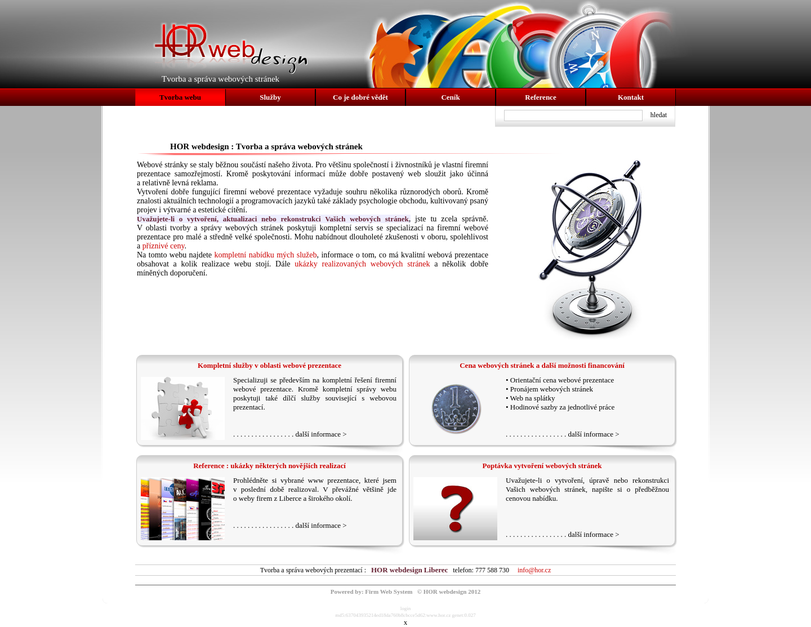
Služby (270, 97)
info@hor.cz (534, 570)
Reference (540, 97)
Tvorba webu (180, 97)
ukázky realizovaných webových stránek (362, 264)
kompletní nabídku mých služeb (265, 255)
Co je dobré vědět (360, 97)
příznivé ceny (163, 246)
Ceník (450, 97)
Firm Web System (388, 591)
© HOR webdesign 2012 (448, 591)
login (405, 608)
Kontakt (631, 97)
